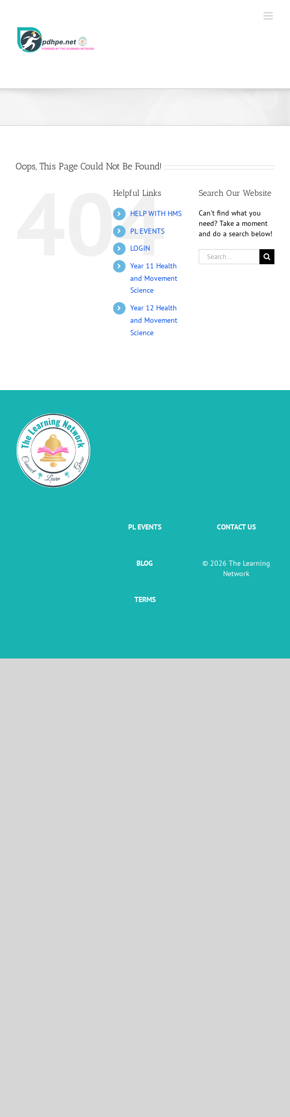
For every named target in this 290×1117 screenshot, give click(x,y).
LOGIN (140, 248)
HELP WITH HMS (156, 213)
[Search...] (229, 256)
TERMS (145, 599)
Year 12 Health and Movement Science (153, 320)
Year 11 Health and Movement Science (153, 278)
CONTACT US (236, 527)
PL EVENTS (147, 231)
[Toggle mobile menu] (269, 15)
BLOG (144, 563)
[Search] (266, 256)
